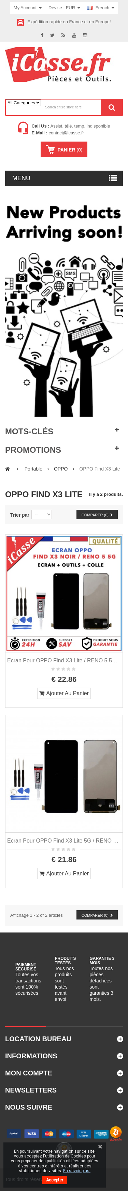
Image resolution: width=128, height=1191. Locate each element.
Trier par (19, 515)
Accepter (54, 1180)
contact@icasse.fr (65, 132)
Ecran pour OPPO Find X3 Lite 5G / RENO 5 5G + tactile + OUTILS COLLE (64, 841)
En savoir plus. (76, 1170)
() (69, 150)
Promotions (33, 449)
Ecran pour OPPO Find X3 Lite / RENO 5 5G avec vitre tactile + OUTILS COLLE (64, 660)
